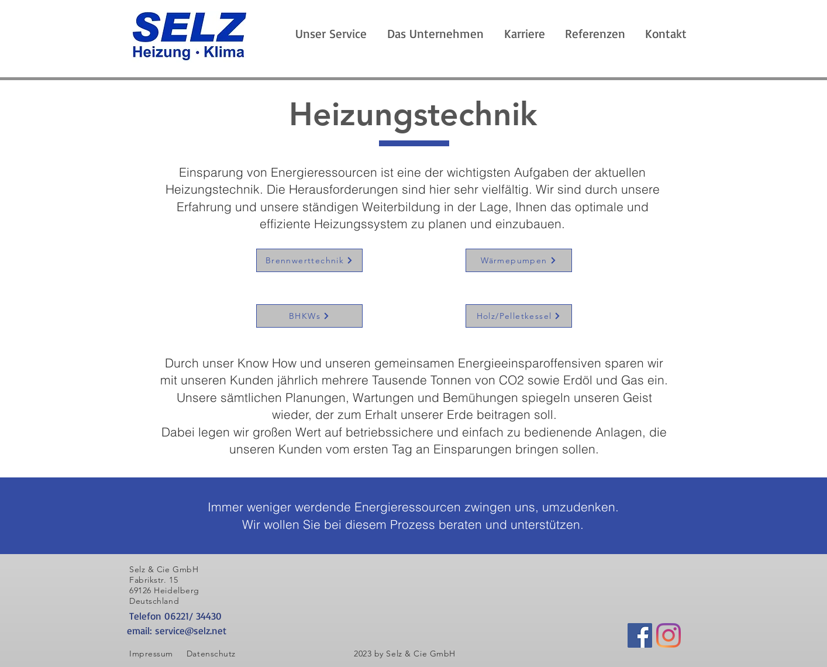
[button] (435, 33)
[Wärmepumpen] (519, 260)
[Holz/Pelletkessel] (519, 316)
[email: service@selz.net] (219, 630)
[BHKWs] (309, 316)
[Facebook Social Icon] (640, 635)
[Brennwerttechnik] (309, 260)
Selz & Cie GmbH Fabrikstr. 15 (163, 574)
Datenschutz (213, 653)
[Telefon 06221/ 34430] (218, 615)
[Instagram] (668, 635)
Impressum (151, 653)
